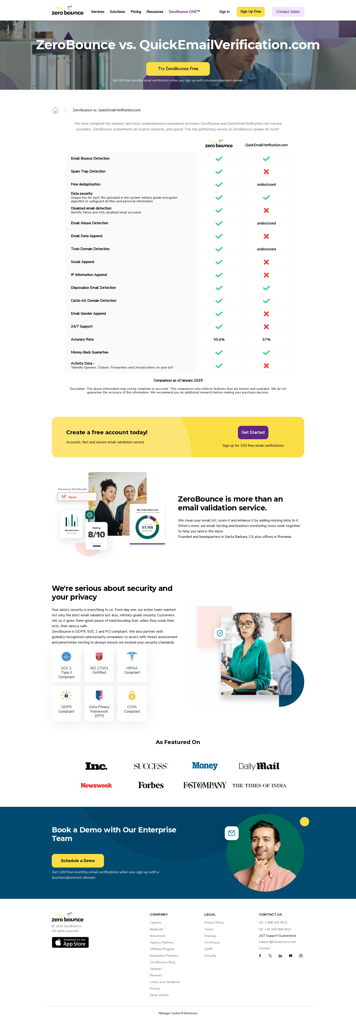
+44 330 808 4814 (278, 929)
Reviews (156, 975)
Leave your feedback (165, 982)
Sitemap (210, 936)
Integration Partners (164, 955)
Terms (208, 929)
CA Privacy (212, 942)
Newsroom (158, 936)
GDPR (208, 949)
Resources (154, 11)
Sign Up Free (250, 11)
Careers (155, 922)
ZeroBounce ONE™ (184, 11)
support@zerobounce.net (277, 942)
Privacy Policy (214, 922)
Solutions (117, 11)
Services (97, 11)
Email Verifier (159, 995)
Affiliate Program (162, 949)
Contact (264, 948)
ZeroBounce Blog (162, 962)
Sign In (224, 11)
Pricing (136, 11)
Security (210, 955)
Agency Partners (162, 942)
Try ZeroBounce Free (178, 68)
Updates (156, 969)
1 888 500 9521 (276, 922)
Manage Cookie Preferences (178, 1013)
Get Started (253, 431)
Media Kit (156, 929)
